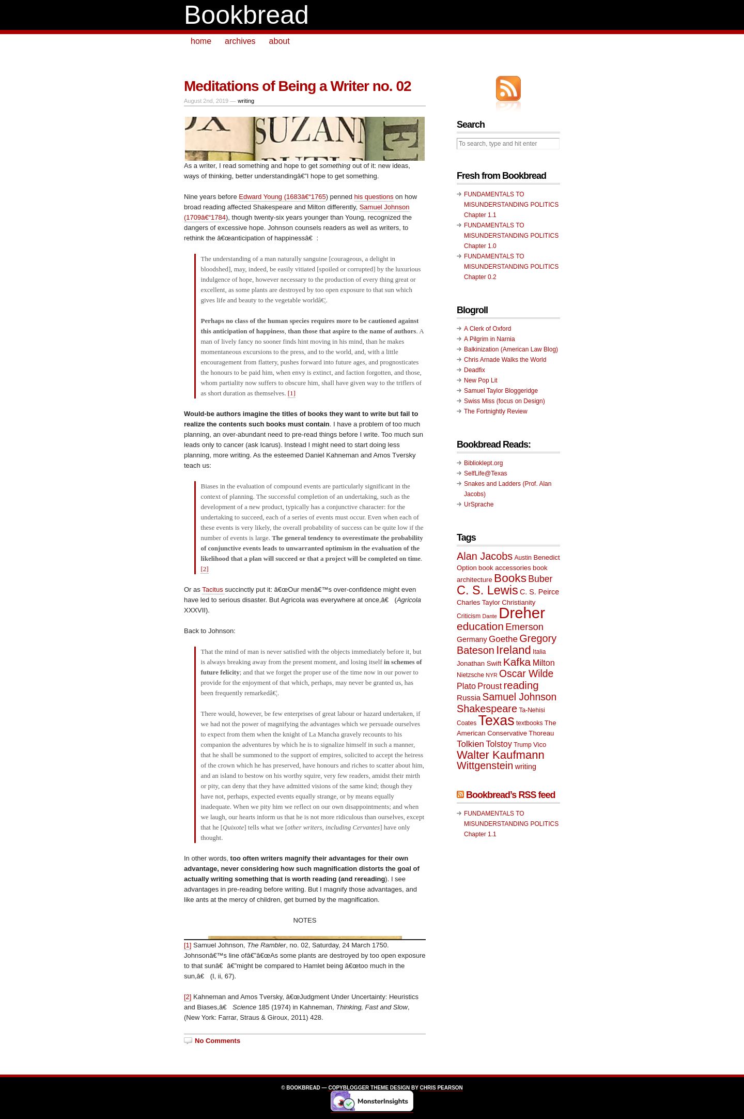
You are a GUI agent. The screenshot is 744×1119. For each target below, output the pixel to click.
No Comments (217, 1041)
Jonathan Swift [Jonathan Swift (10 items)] (479, 663)
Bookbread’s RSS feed (510, 795)
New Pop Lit (481, 380)
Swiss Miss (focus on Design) (504, 401)
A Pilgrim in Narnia (489, 339)
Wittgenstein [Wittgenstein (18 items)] (485, 765)
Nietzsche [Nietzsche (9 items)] (470, 675)
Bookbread (246, 15)
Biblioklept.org (483, 463)
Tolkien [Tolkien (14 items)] (470, 744)
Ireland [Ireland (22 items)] (513, 649)
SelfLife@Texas (485, 473)
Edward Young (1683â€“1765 (282, 197)
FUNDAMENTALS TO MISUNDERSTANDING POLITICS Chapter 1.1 (511, 205)
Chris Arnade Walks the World (505, 359)
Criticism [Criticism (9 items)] (469, 616)
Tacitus (213, 589)
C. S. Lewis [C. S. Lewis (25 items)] (487, 590)
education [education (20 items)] (480, 626)
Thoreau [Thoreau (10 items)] (541, 733)
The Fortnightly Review (496, 411)
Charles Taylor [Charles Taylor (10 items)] (478, 602)
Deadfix (474, 370)
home (201, 41)
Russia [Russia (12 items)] (469, 697)
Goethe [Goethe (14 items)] (503, 639)
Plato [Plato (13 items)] (466, 686)
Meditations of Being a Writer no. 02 (297, 86)
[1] (292, 393)
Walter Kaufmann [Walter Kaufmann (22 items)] (501, 754)
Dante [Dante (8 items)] (490, 616)
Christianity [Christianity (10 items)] (518, 602)
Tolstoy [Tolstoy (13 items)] (499, 743)
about (279, 41)
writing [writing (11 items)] (525, 766)
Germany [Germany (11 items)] (472, 639)
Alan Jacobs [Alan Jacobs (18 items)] (485, 556)
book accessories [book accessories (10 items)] (504, 568)
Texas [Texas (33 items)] (496, 720)
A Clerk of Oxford (487, 328)
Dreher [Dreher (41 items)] (522, 612)
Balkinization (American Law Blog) (511, 349)
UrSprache (478, 504)
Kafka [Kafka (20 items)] (517, 662)
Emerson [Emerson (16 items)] (524, 626)
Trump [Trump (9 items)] (522, 744)
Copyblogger (348, 1088)
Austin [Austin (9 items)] (523, 557)
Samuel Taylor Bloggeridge (501, 390)
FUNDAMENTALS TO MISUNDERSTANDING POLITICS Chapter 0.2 (511, 267)
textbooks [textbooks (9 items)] (529, 723)
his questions (374, 197)
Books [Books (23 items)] (510, 578)
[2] (204, 569)
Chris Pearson (441, 1088)
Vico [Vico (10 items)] (539, 744)
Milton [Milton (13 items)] (544, 662)
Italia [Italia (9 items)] (539, 651)
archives (240, 41)
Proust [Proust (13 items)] (489, 686)
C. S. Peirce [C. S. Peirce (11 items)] (539, 592)
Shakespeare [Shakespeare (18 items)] (487, 708)
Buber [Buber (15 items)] (540, 579)
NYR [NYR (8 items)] (492, 675)
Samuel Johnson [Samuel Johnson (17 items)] (520, 697)
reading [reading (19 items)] (521, 685)
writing (246, 101)
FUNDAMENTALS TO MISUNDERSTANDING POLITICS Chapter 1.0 (511, 236)
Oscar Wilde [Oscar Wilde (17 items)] (526, 673)
